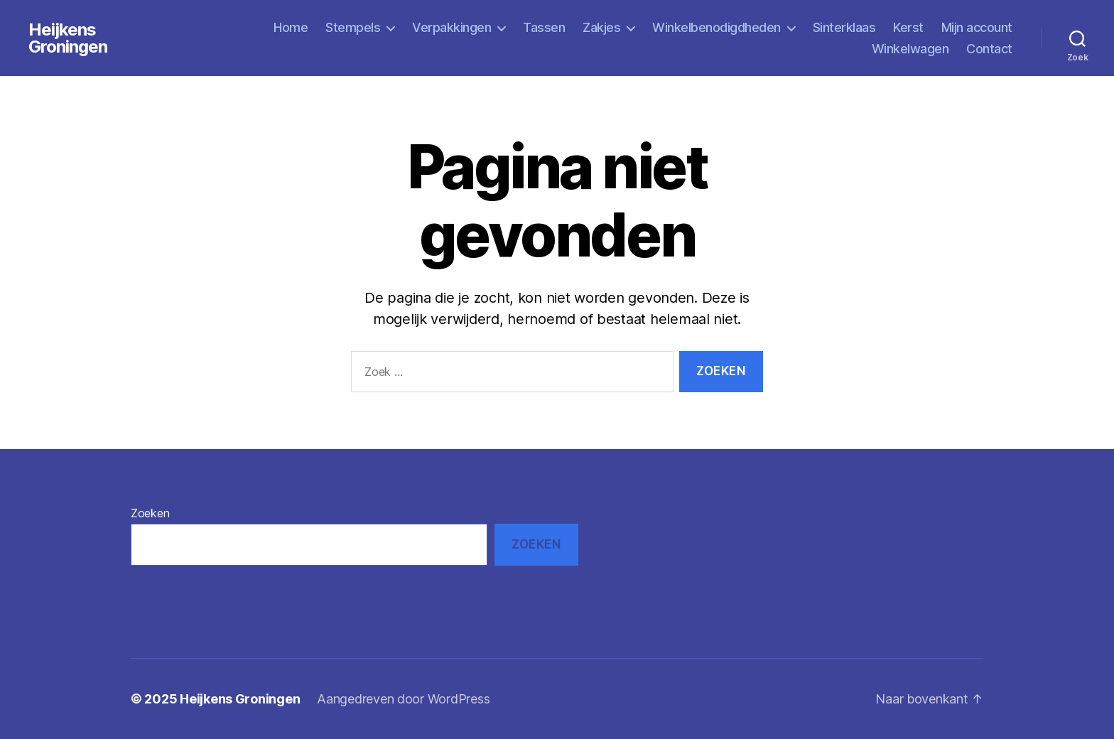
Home (291, 27)
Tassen (544, 27)
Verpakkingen (451, 27)
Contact (989, 48)
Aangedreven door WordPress (403, 698)
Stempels (352, 27)
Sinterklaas (844, 27)
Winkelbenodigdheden (716, 27)
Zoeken (150, 513)
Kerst (908, 27)
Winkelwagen (910, 48)
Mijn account (976, 27)
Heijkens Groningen (67, 38)
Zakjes (601, 27)
